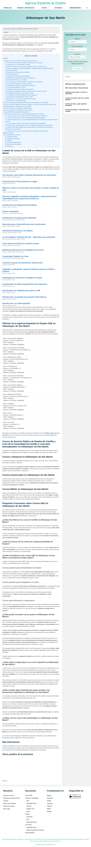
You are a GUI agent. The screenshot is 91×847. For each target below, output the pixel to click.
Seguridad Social (31, 803)
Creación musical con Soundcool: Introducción (19, 89)
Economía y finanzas (12, 232)
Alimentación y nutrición (8, 213)
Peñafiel (8, 140)
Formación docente (15, 176)
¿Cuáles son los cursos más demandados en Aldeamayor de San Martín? (26, 131)
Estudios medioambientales (17, 219)
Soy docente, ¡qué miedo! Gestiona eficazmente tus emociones (23, 62)
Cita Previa (60, 8)
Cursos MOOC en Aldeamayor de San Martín (16, 112)
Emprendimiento (75, 8)
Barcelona (50, 798)
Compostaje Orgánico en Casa (15, 87)
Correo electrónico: (77, 46)
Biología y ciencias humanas (9, 239)
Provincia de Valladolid (17, 28)
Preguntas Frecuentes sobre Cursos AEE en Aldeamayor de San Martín (23, 114)
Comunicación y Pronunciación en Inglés (17, 64)
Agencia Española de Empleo (45, 3)
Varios (28, 811)
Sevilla (49, 801)
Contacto (5, 801)
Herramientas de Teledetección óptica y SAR (19, 97)
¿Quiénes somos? (8, 795)
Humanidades (14, 200)
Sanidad (28, 806)
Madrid (49, 795)
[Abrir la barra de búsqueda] (87, 8)
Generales (29, 816)
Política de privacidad (9, 803)
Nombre (77, 39)
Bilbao (49, 809)
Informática (14, 206)
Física (12, 286)
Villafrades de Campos (12, 138)
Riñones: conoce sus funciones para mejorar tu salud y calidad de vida (25, 66)
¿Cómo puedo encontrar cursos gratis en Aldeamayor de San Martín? (25, 123)
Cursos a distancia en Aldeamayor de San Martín (17, 108)
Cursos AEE (7, 8)
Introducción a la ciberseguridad (15, 100)
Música (13, 264)
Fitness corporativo (11, 74)
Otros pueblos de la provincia (12, 134)
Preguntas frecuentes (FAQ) (11, 798)
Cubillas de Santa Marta (13, 142)
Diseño (4, 279)
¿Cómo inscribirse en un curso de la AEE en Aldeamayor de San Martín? (26, 116)
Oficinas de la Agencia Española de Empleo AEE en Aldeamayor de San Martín (25, 102)
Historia (13, 273)
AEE (27, 801)
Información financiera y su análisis (16, 79)
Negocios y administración (17, 251)
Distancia (4, 176)
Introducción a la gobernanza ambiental (17, 76)
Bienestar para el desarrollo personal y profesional (20, 78)
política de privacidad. (77, 63)
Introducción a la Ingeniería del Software (17, 72)
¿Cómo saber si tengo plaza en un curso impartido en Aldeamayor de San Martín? (29, 125)
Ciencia (4, 292)
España (9, 176)
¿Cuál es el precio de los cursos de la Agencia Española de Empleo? (25, 117)
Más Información (8, 133)
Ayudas (47, 8)
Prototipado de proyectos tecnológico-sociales (19, 93)
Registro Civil (30, 809)
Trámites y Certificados (28, 8)
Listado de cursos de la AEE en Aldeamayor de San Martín (20, 61)
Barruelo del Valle (11, 136)
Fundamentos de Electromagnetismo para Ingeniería (21, 95)
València (49, 806)
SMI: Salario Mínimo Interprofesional (76, 88)
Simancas (9, 146)
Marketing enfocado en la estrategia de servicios (20, 85)
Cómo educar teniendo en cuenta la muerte (18, 83)
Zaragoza (50, 803)
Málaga (49, 811)
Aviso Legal (6, 809)
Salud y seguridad (15, 226)
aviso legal (83, 61)
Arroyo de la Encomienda (13, 144)
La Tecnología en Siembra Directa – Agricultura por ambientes (23, 81)
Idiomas (13, 183)
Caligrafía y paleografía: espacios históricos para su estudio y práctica (26, 91)
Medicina (13, 191)
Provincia (77, 54)
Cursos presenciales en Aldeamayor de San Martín (18, 110)
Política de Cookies (8, 806)
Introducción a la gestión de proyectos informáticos (20, 98)
